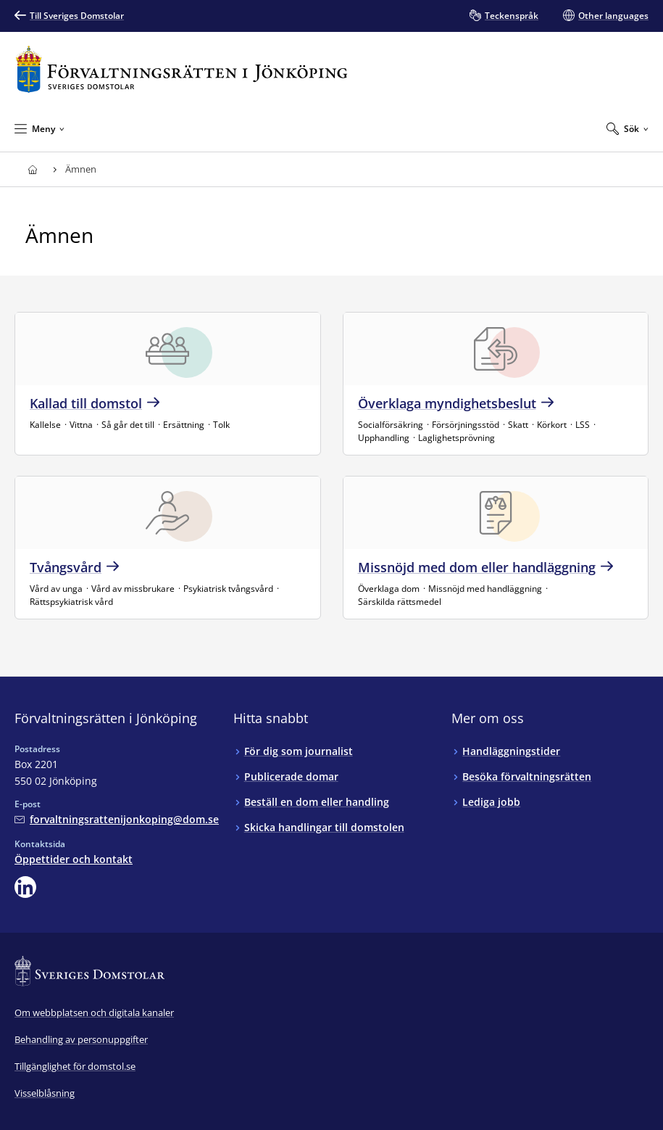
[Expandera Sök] (627, 128)
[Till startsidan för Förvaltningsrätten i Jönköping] (181, 69)
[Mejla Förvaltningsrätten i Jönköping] (116, 819)
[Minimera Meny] (39, 128)
